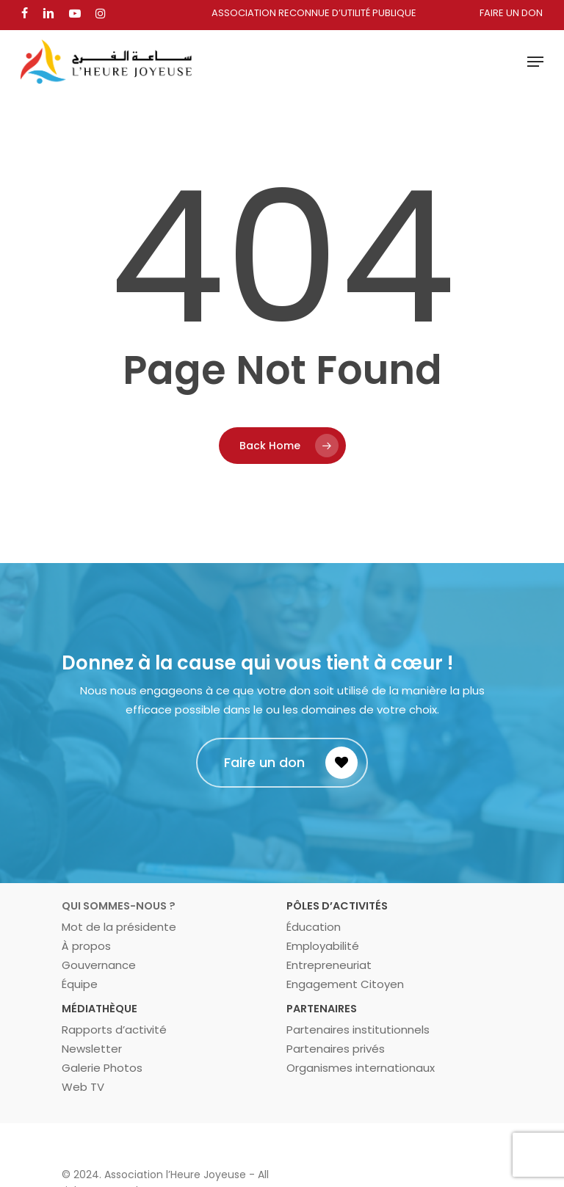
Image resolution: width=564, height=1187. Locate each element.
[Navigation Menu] (535, 61)
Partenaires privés (335, 1048)
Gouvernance (99, 965)
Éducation (313, 926)
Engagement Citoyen (345, 984)
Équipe (80, 984)
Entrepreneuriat (329, 965)
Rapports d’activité (114, 1029)
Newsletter (92, 1048)
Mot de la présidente (119, 926)
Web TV (83, 1087)
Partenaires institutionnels (358, 1029)
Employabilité (322, 946)
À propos (86, 946)
